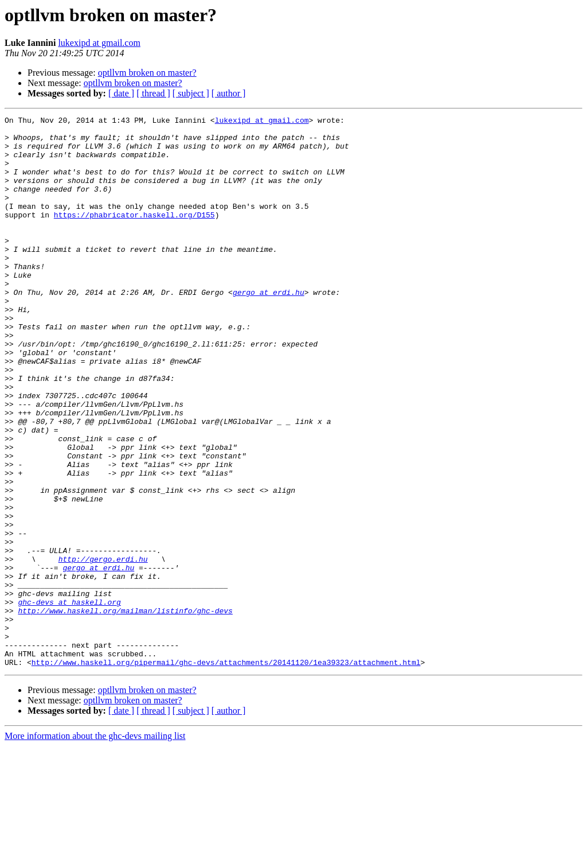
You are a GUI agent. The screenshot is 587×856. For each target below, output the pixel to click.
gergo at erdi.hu (268, 328)
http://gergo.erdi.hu (103, 648)
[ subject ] (191, 93)
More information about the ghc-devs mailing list (95, 846)
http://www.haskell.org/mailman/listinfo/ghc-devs (125, 710)
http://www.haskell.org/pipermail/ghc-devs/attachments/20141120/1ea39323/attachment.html (226, 772)
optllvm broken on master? (147, 72)
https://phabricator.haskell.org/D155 (134, 235)
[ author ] (229, 93)
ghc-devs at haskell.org (69, 700)
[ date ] (121, 93)
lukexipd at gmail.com (99, 43)
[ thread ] (153, 93)
